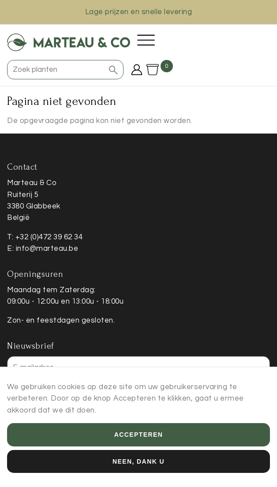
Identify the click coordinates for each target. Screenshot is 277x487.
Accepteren (138, 437)
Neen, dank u (138, 463)
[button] (113, 69)
